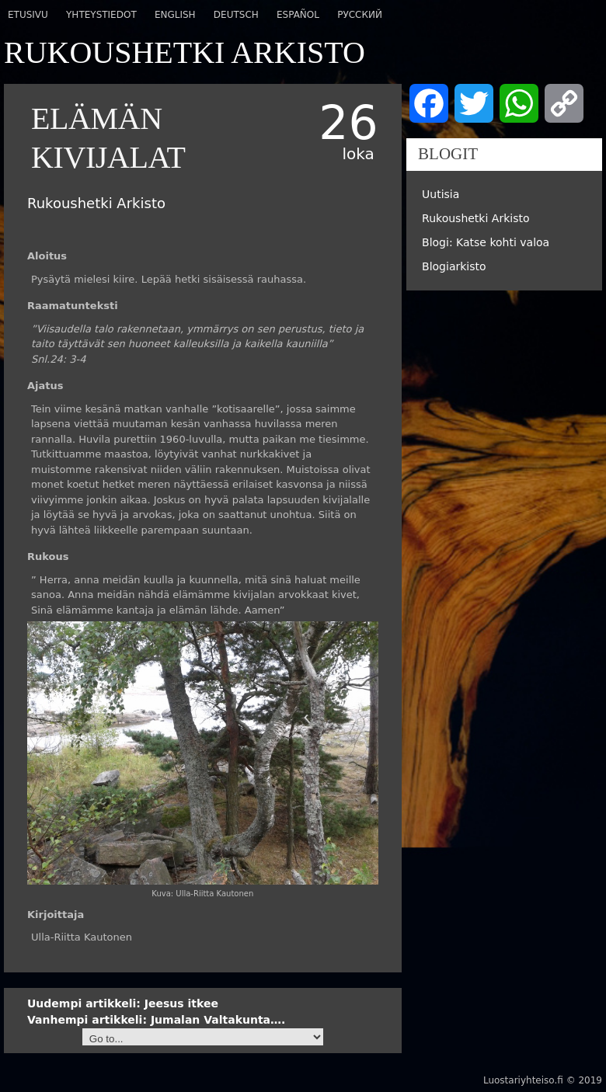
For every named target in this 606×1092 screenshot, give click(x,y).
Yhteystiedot (101, 14)
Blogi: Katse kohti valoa (485, 242)
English (175, 14)
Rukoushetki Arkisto (475, 218)
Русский (359, 14)
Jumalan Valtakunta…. (156, 1020)
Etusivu (28, 14)
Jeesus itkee (122, 1003)
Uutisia (440, 194)
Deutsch (236, 14)
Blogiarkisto (454, 266)
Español (298, 14)
